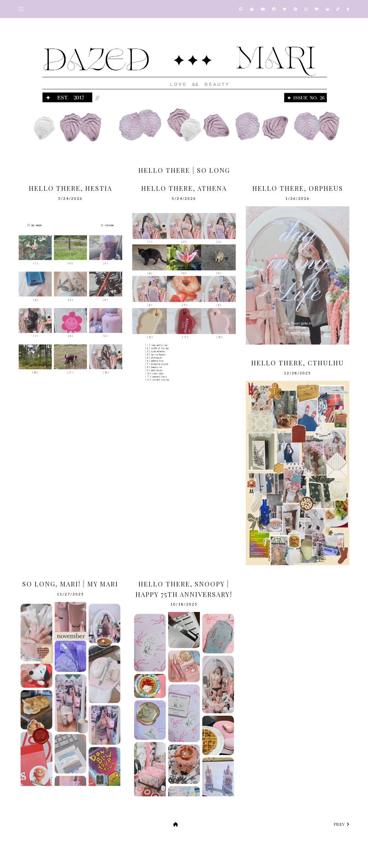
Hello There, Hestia (70, 188)
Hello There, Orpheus (297, 188)
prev (342, 824)
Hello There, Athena (184, 188)
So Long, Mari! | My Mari (70, 584)
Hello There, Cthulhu (297, 363)
